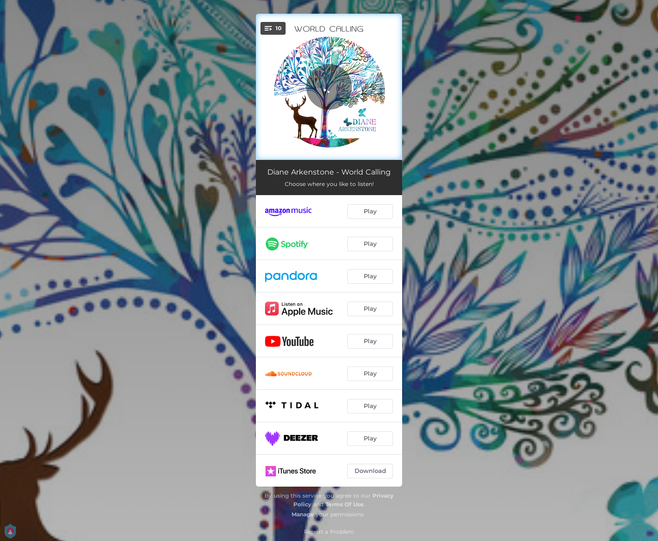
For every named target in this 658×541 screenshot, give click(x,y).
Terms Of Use (344, 504)
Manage (303, 514)
